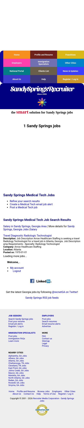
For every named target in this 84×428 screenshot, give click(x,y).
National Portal (17, 71)
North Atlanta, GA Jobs (19, 378)
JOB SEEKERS (15, 315)
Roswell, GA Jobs (16, 383)
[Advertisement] (42, 25)
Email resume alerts (51, 324)
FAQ (44, 336)
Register (12, 326)
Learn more (13, 341)
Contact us (47, 338)
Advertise (46, 326)
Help (43, 79)
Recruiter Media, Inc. (42, 102)
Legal (44, 343)
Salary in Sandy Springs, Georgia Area (24, 226)
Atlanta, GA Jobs (16, 360)
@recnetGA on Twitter (64, 292)
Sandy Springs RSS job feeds (42, 297)
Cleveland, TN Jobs (17, 365)
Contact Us (29, 394)
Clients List (43, 71)
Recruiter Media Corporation (46, 398)
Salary (33, 229)
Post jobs (46, 319)
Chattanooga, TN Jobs (18, 363)
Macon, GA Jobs (16, 373)
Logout (17, 271)
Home (16, 55)
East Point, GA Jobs (17, 368)
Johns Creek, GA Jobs (18, 370)
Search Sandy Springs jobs (20, 319)
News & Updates (70, 71)
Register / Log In (70, 79)
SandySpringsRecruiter (42, 91)
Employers (17, 63)
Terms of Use (49, 394)
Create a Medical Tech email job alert (31, 204)
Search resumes (49, 321)
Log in (21, 326)
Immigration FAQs (16, 338)
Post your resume (16, 321)
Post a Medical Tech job (24, 207)
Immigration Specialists (43, 62)
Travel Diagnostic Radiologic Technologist (27, 235)
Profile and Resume (43, 55)
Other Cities (70, 63)
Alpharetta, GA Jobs (17, 356)
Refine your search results (25, 201)
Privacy (45, 346)
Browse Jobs (44, 391)
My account (17, 267)
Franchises (70, 55)
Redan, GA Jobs (15, 380)
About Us (16, 79)
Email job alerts (15, 324)
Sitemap (46, 341)
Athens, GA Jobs (16, 358)
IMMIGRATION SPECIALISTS (22, 333)
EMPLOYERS (48, 315)
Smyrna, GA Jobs (16, 385)
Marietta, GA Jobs (16, 375)
